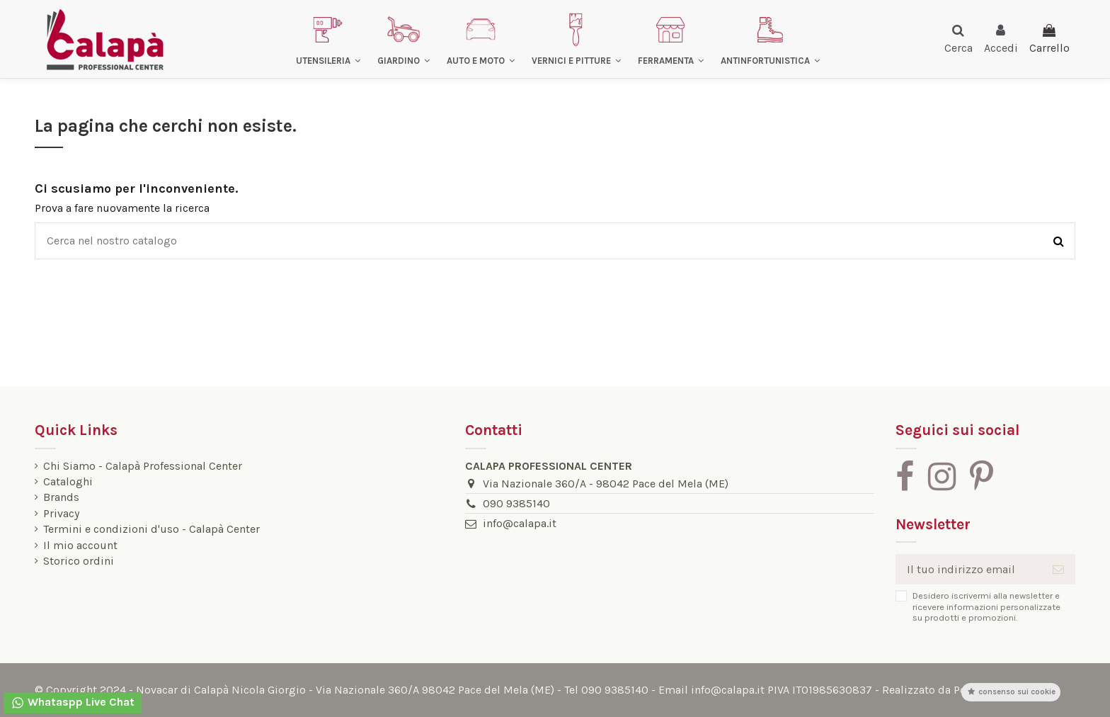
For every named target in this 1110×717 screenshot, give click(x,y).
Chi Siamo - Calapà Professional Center (142, 466)
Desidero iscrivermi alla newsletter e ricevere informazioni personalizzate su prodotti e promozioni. (986, 606)
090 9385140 (516, 503)
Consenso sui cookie (1010, 691)
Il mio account (80, 545)
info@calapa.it (519, 523)
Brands (61, 497)
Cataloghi (68, 481)
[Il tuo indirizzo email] (968, 569)
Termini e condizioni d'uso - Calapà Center (151, 529)
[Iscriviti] (1058, 569)
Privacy (61, 513)
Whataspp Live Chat (73, 702)
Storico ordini (78, 561)
